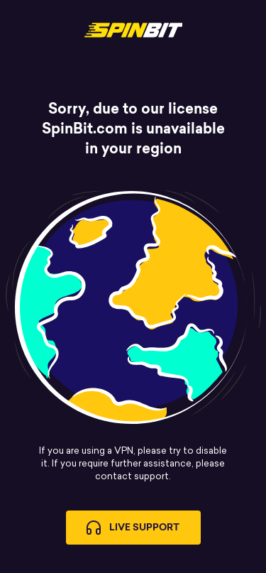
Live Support (133, 527)
